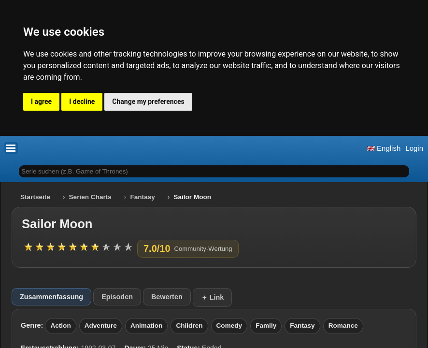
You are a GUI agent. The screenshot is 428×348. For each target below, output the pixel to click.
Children (189, 325)
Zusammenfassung (51, 297)
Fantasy (142, 197)
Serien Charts (90, 197)
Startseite (35, 197)
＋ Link (212, 297)
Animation (146, 325)
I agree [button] (41, 101)
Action (60, 325)
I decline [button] (82, 101)
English (383, 148)
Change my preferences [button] (148, 101)
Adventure (101, 325)
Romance (343, 325)
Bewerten (167, 297)
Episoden (117, 297)
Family (266, 325)
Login (414, 148)
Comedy (229, 325)
